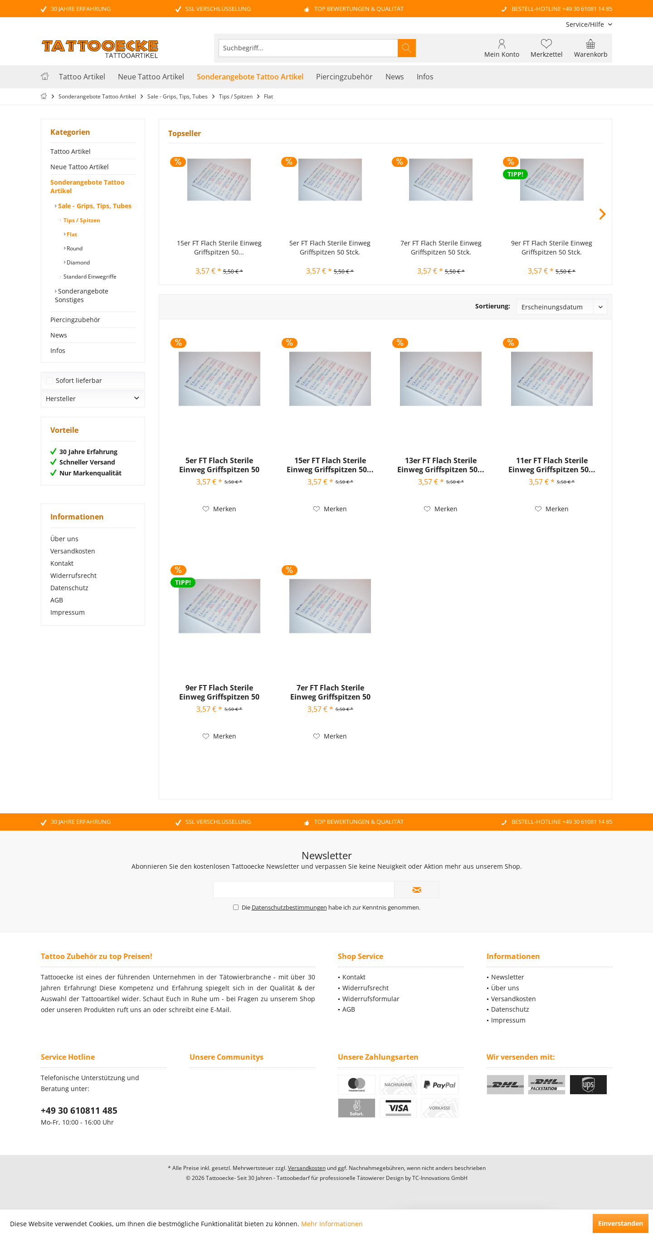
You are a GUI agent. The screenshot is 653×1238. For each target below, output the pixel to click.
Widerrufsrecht (73, 575)
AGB (56, 600)
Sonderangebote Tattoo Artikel (87, 186)
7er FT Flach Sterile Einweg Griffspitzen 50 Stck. (441, 247)
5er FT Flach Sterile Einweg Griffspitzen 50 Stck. (329, 247)
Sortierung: (492, 306)
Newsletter (507, 977)
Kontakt (61, 563)
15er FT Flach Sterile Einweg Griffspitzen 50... (219, 247)
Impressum (67, 612)
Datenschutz (69, 587)
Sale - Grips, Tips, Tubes (94, 205)
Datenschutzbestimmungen (289, 907)
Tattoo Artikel (70, 151)
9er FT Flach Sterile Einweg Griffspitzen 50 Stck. (551, 247)
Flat (71, 234)
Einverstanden (620, 1223)
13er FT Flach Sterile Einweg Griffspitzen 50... (440, 465)
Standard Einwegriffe (89, 276)
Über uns (64, 538)
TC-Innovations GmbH (440, 1178)
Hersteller (61, 398)
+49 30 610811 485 (79, 1110)
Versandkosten (72, 551)
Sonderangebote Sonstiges (81, 295)
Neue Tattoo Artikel (79, 166)
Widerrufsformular (371, 998)
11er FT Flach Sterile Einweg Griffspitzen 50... (551, 465)
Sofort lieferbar (79, 380)
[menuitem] (585, 24)
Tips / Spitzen (81, 220)
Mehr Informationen (332, 1223)
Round (74, 248)
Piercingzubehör (75, 319)
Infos (57, 350)
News (58, 335)
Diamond (77, 262)
